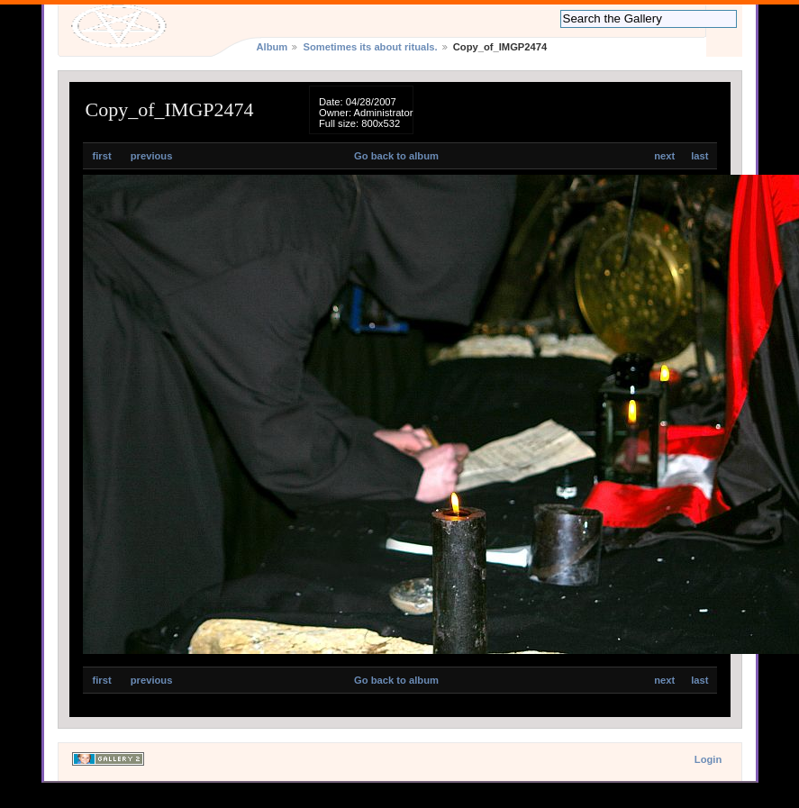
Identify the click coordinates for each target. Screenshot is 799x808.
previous (152, 155)
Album (272, 46)
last (699, 155)
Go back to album (396, 155)
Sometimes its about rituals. (370, 46)
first (102, 155)
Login (708, 759)
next (664, 155)
